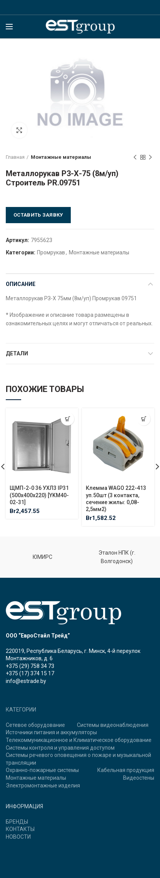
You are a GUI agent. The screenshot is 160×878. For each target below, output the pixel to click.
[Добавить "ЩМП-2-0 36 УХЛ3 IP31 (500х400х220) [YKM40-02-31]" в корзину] (67, 419)
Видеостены (138, 778)
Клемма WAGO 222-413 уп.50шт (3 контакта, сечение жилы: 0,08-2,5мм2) (116, 498)
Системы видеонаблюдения (112, 725)
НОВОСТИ (18, 837)
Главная (15, 157)
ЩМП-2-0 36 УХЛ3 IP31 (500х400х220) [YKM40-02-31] (39, 495)
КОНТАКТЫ (20, 829)
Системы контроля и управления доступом (60, 748)
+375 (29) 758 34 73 (30, 666)
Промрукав (51, 252)
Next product (150, 157)
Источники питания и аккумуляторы (51, 732)
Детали (17, 353)
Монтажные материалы (61, 157)
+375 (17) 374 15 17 (30, 673)
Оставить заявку (38, 215)
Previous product (135, 157)
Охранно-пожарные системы (42, 770)
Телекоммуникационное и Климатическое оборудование (79, 740)
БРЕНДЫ (17, 822)
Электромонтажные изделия (43, 785)
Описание (20, 284)
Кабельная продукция (125, 770)
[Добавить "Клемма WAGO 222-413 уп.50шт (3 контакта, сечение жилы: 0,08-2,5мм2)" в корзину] (143, 419)
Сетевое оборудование (35, 725)
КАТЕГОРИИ (21, 709)
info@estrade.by (26, 681)
